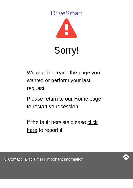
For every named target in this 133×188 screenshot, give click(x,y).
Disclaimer (34, 159)
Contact (15, 159)
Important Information (64, 159)
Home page (87, 99)
